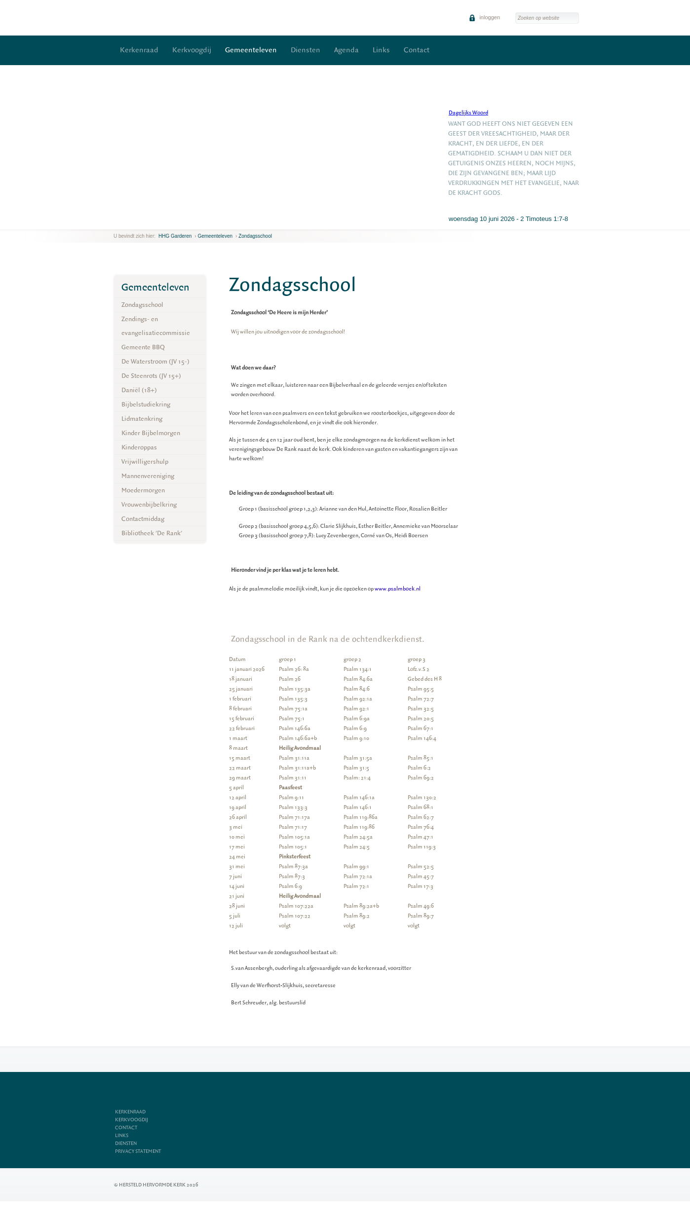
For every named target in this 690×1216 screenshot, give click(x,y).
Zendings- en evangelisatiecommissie (155, 326)
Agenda (346, 50)
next (127, 222)
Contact (416, 50)
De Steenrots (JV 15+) (151, 375)
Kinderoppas (139, 447)
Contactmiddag (142, 519)
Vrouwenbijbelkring (149, 504)
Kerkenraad (139, 50)
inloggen (484, 17)
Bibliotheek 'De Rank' (151, 533)
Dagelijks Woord (468, 112)
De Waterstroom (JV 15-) (155, 361)
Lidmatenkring (141, 418)
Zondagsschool (255, 236)
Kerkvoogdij (191, 50)
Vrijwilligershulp (144, 461)
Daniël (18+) (139, 390)
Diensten (305, 50)
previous (116, 222)
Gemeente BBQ (143, 347)
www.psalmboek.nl (398, 588)
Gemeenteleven (251, 50)
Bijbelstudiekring (145, 404)
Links (381, 50)
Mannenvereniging (147, 476)
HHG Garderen (175, 236)
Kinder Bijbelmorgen (150, 433)
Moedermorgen (143, 490)
